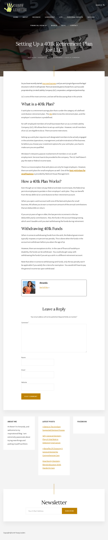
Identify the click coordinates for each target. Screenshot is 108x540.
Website (24, 382)
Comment (25, 322)
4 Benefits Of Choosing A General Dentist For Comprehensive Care (53, 451)
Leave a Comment (72, 57)
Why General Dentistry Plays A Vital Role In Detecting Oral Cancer (52, 439)
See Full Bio (44, 288)
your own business (49, 83)
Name (23, 357)
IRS (50, 114)
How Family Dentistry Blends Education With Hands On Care (52, 464)
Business (32, 57)
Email (23, 370)
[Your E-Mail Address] (51, 511)
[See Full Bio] (49, 287)
